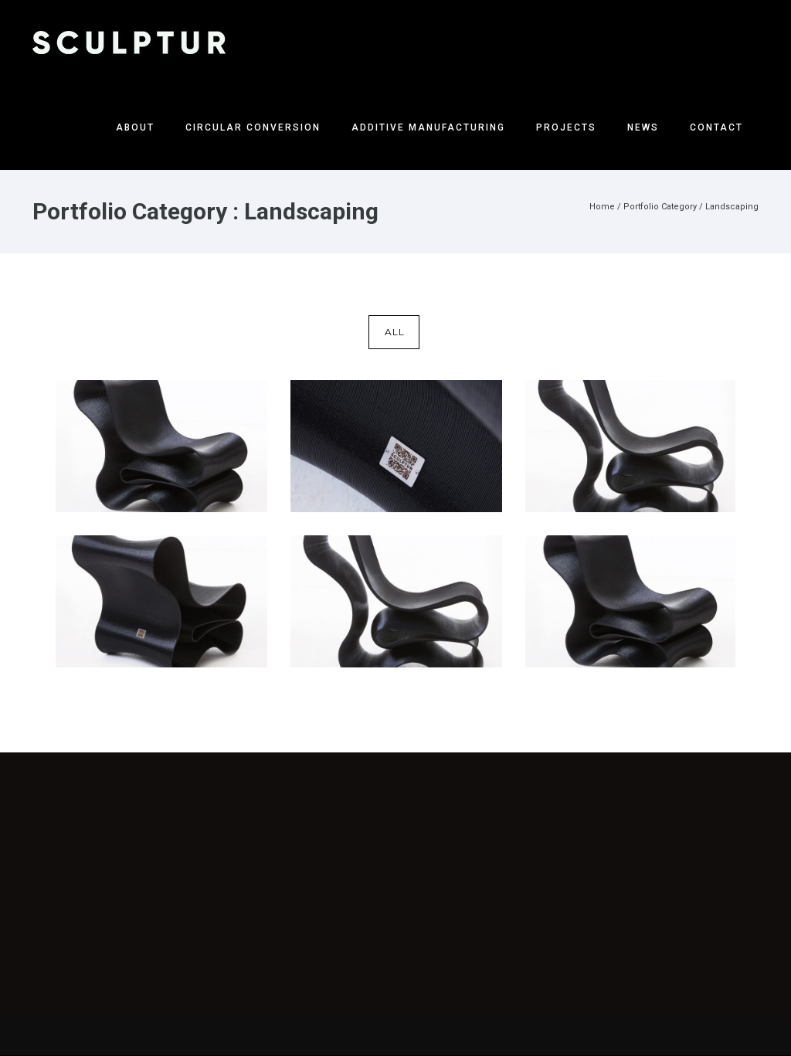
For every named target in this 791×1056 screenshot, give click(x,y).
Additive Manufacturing (428, 127)
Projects (566, 127)
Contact (716, 127)
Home (602, 207)
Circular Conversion (253, 127)
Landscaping (732, 207)
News (643, 127)
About (135, 127)
